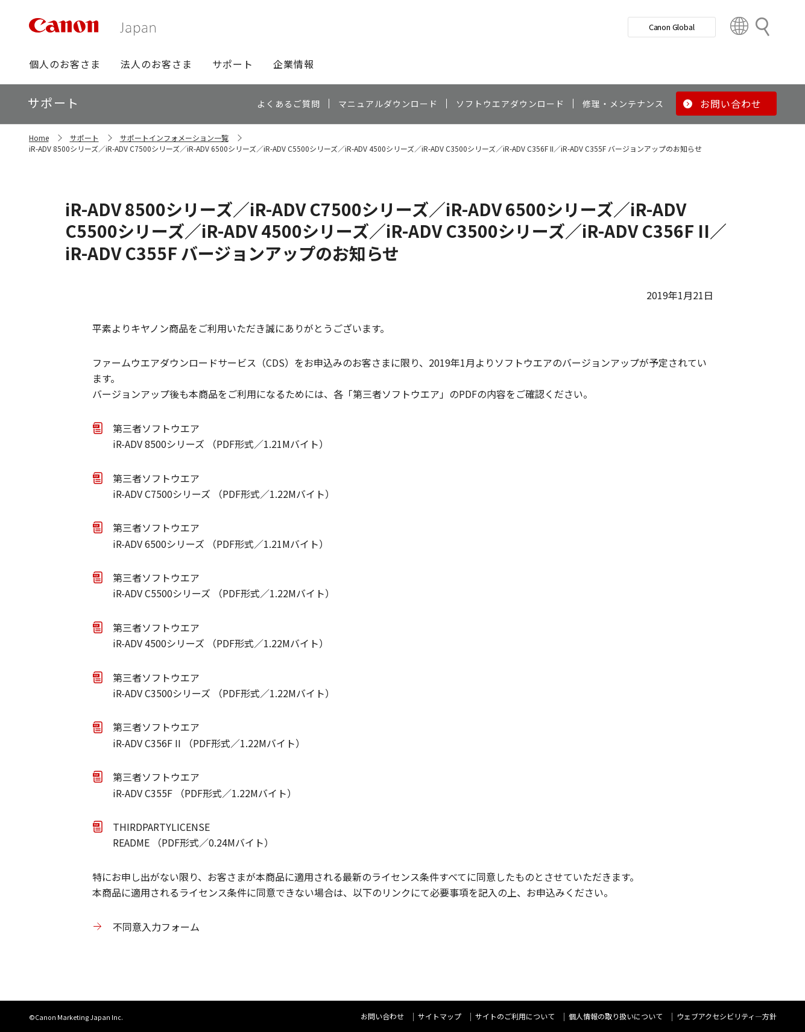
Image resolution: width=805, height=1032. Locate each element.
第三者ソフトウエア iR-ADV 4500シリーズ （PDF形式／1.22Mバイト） (221, 635)
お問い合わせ (382, 1016)
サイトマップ (439, 1016)
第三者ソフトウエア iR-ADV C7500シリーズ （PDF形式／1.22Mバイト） (224, 486)
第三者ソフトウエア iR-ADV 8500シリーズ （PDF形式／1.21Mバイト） (221, 436)
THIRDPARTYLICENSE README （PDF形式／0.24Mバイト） (193, 834)
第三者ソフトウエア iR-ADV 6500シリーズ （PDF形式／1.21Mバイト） (221, 535)
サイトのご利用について (515, 1016)
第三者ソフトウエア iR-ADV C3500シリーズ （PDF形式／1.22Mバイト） (224, 685)
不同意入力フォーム (156, 926)
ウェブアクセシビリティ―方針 (727, 1016)
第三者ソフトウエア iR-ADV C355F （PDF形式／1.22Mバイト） (205, 784)
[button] (65, 64)
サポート (84, 137)
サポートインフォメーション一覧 (174, 137)
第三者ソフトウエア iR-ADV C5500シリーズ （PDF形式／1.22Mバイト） (224, 585)
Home (39, 137)
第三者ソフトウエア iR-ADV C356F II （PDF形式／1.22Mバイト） (209, 735)
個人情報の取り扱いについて (616, 1016)
